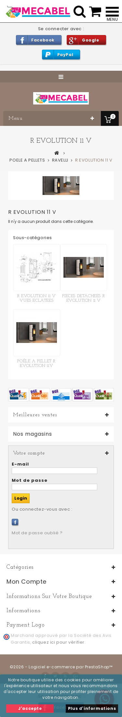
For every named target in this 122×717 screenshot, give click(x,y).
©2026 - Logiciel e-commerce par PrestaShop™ (61, 667)
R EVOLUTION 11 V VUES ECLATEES (36, 298)
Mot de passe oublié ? (37, 533)
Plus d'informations (92, 708)
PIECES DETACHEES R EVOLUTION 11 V (83, 298)
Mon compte (27, 581)
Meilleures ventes (35, 415)
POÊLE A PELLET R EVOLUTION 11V (36, 363)
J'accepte (30, 708)
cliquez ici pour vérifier (58, 642)
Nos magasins (32, 434)
